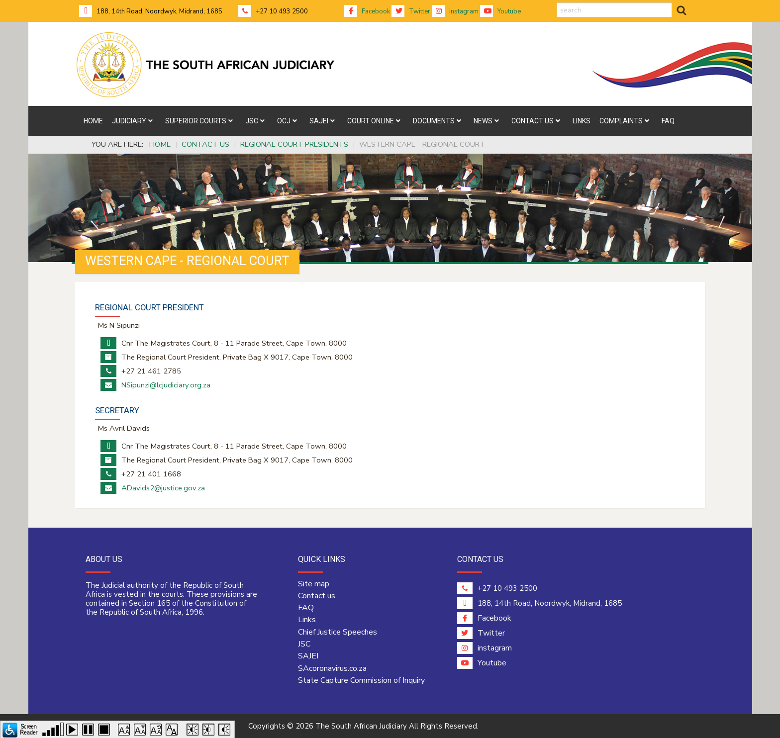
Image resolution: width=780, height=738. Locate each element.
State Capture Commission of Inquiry (361, 680)
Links (307, 619)
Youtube (500, 11)
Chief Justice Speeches (337, 632)
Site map (313, 583)
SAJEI (308, 655)
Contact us (316, 595)
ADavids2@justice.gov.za (163, 488)
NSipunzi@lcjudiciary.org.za (165, 385)
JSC (304, 644)
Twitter (410, 11)
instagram (455, 11)
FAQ (306, 607)
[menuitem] (93, 121)
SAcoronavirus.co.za (332, 668)
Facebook (367, 11)
